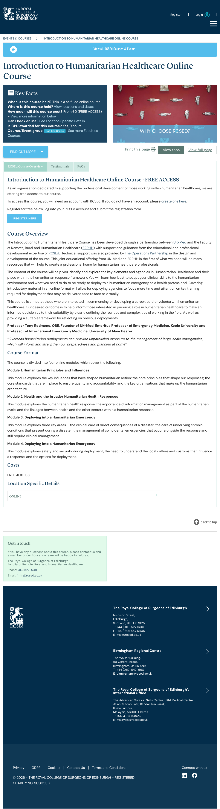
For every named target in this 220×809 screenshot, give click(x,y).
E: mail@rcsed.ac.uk (127, 635)
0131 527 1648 (27, 570)
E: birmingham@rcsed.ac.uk (132, 673)
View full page (200, 150)
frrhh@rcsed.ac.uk (29, 575)
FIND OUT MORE (23, 151)
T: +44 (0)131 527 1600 (128, 627)
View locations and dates (74, 106)
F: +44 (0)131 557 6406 (129, 631)
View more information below (34, 116)
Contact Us (76, 767)
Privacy (18, 767)
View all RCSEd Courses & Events (72, 49)
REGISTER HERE (24, 218)
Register (176, 15)
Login (203, 14)
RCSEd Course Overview (25, 166)
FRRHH (87, 248)
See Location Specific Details (62, 121)
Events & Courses (17, 38)
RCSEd (54, 253)
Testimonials (60, 166)
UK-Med (179, 242)
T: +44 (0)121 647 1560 (128, 670)
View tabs (171, 150)
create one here (173, 201)
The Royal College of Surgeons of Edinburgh (150, 608)
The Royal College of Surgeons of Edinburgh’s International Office (151, 691)
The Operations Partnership (146, 253)
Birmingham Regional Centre (137, 650)
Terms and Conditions (109, 767)
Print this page (140, 149)
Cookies (54, 767)
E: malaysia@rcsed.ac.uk (130, 720)
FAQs (81, 166)
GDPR (36, 767)
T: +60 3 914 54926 (127, 716)
